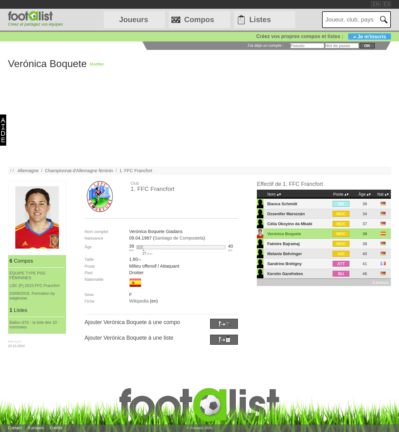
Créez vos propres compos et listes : (323, 36)
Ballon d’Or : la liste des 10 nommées (33, 324)
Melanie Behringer (284, 253)
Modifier (97, 64)
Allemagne (28, 170)
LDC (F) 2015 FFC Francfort (34, 285)
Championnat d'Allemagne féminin (79, 170)
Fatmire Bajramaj (283, 243)
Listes (260, 19)
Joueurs (133, 19)
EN (376, 4)
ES (386, 4)
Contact (15, 427)
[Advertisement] (195, 123)
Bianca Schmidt (282, 203)
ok (367, 45)
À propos (36, 427)
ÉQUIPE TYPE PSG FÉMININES (27, 275)
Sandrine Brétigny (284, 263)
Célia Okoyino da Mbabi (289, 223)
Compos (199, 19)
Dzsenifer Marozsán (286, 213)
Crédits (56, 427)
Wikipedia (138, 301)
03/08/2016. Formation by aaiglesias (32, 295)
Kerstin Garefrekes (285, 273)
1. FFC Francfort (135, 170)
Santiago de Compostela (179, 237)
